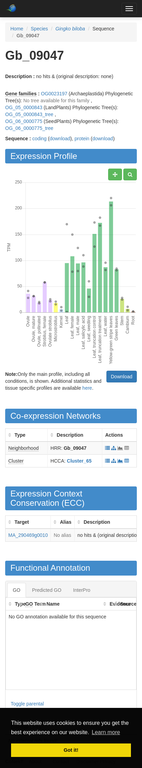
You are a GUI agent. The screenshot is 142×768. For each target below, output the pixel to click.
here (87, 388)
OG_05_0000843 (23, 107)
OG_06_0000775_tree (29, 128)
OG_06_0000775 (23, 121)
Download (121, 376)
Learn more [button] (106, 732)
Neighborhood (23, 448)
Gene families (21, 93)
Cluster (15, 461)
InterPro (82, 590)
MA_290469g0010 (28, 535)
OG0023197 (54, 93)
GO (16, 590)
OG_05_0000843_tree (29, 114)
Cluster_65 (79, 461)
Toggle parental (27, 704)
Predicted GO (46, 590)
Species (39, 28)
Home (16, 28)
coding (39, 138)
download (59, 138)
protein (82, 138)
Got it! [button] (71, 750)
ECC (73, 503)
